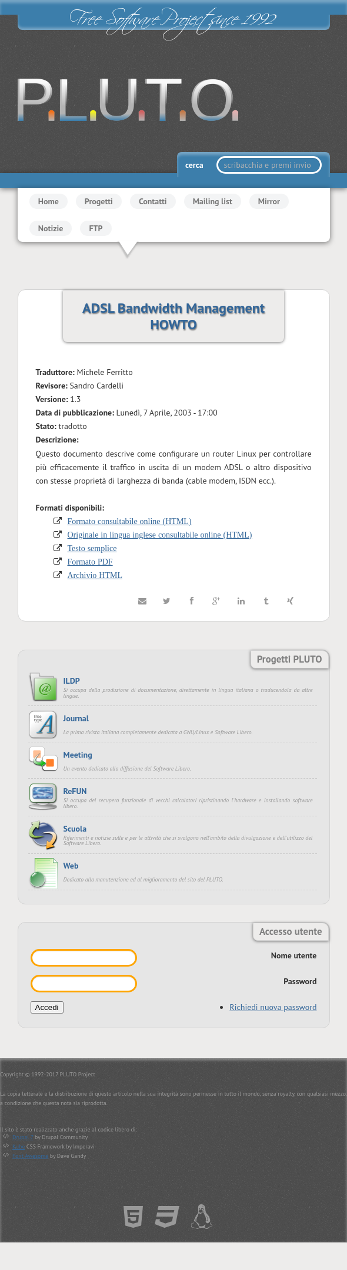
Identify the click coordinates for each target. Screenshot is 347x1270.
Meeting (78, 754)
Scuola (75, 828)
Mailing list (212, 201)
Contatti (153, 201)
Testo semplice (92, 548)
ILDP (72, 680)
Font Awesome (30, 1156)
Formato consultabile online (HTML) (130, 521)
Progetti (99, 201)
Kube (18, 1146)
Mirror (269, 201)
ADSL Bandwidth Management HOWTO (173, 316)
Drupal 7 (22, 1137)
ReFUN (75, 791)
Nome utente (294, 955)
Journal (76, 718)
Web (71, 865)
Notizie (51, 228)
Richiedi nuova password (272, 1007)
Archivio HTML (95, 575)
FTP (95, 228)
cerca (195, 165)
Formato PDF (90, 562)
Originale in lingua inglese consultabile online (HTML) (160, 535)
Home (48, 201)
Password (299, 981)
